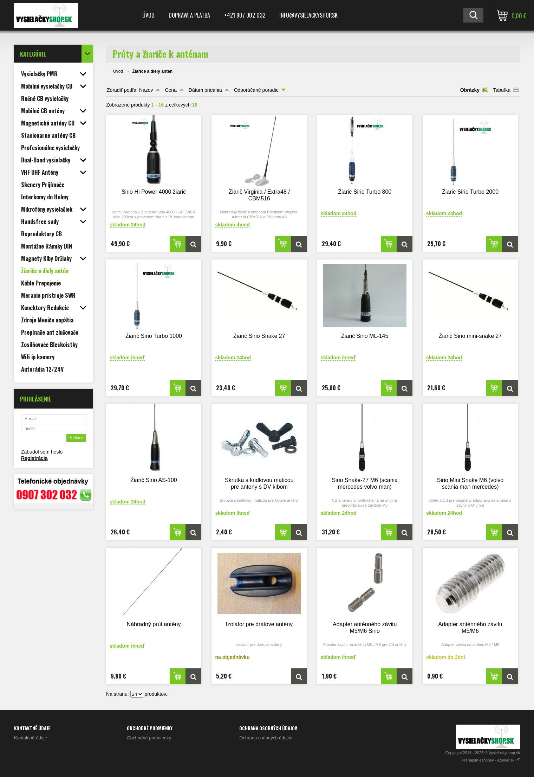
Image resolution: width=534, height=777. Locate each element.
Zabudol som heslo (42, 452)
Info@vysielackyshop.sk (308, 15)
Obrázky (470, 90)
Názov (146, 90)
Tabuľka (501, 90)
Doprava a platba (189, 15)
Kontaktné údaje (30, 737)
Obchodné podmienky (149, 737)
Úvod (148, 15)
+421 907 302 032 (244, 15)
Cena (170, 90)
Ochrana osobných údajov (265, 737)
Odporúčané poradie (256, 90)
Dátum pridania (205, 90)
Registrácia (34, 458)
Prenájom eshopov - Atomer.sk (491, 760)
